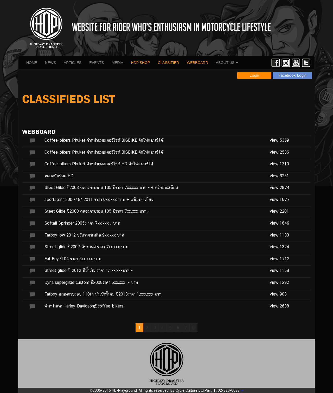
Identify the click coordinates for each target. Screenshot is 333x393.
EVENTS (96, 63)
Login (254, 75)
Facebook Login (292, 75)
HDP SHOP (140, 63)
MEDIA (117, 63)
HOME (31, 63)
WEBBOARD (197, 63)
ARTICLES (72, 63)
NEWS (50, 63)
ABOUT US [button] (227, 63)
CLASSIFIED (168, 63)
